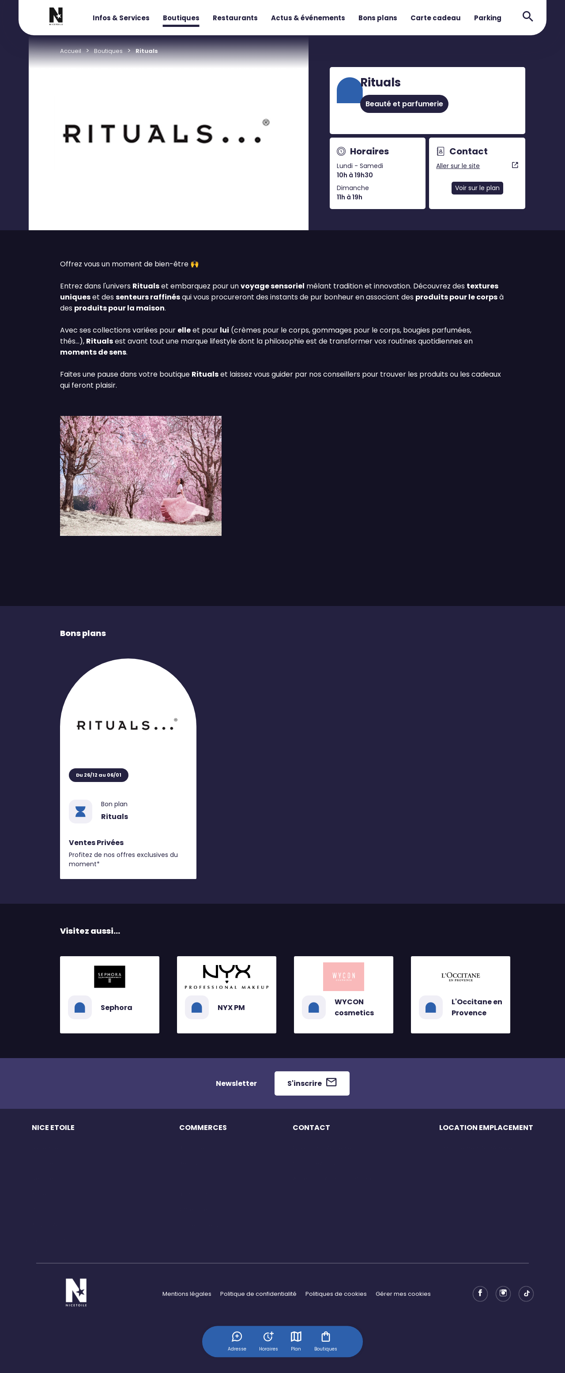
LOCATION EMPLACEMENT (486, 1127)
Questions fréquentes (324, 1148)
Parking (487, 17)
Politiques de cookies (336, 1294)
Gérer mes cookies (403, 1294)
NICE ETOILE (53, 1127)
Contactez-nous (316, 1163)
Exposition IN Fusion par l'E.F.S (73, 1240)
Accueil (70, 51)
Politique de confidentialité (258, 1294)
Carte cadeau (436, 17)
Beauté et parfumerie (404, 104)
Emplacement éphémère (475, 1148)
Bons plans (377, 17)
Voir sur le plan (477, 187)
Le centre (45, 1148)
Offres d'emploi (201, 1209)
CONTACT (311, 1127)
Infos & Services (121, 17)
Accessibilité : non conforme (333, 1179)
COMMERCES (203, 1127)
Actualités (46, 1225)
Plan (296, 1341)
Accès (41, 1194)
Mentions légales (186, 1294)
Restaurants (235, 17)
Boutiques (181, 17)
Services (44, 1179)
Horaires (44, 1163)
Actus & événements (308, 17)
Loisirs (187, 1179)
